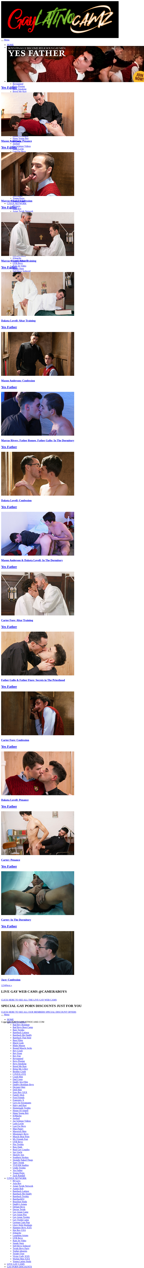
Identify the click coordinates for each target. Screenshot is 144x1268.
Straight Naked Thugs (23, 1160)
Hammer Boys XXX (22, 1227)
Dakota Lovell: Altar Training (18, 320)
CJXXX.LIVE (19, 1074)
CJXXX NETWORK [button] (17, 203)
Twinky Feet (18, 1253)
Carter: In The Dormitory (16, 919)
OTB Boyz (18, 263)
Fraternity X (18, 1100)
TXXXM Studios (21, 1165)
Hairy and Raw (20, 1105)
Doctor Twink (19, 1209)
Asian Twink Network (23, 211)
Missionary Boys (20, 1134)
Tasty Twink (18, 1162)
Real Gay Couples (21, 1149)
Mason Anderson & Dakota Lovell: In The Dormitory (32, 560)
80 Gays (16, 1181)
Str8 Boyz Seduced (21, 271)
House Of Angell (20, 1110)
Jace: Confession (10, 979)
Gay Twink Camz (21, 1220)
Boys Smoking (19, 89)
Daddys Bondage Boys (23, 1084)
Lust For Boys (19, 151)
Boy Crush (18, 1050)
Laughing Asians (20, 1235)
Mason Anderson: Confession (18, 380)
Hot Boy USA (19, 1230)
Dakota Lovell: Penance (15, 799)
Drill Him (17, 1089)
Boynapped (18, 84)
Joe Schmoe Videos (22, 146)
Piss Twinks (18, 1144)
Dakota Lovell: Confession (16, 500)
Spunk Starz (18, 268)
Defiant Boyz (19, 1207)
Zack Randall (19, 1175)
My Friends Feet (20, 1139)
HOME (10, 45)
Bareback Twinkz (21, 1196)
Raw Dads (17, 1147)
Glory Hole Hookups (22, 1225)
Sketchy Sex (18, 1155)
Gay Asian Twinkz (21, 1217)
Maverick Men (19, 1131)
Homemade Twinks (22, 1108)
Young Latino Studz (22, 1261)
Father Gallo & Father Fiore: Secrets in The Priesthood (33, 680)
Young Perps (19, 198)
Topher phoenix (20, 1251)
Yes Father (9, 87)
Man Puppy (18, 1129)
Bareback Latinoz (21, 1032)
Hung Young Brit (21, 138)
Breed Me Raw (20, 91)
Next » (9, 985)
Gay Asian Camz (20, 1212)
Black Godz (18, 1043)
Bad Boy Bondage (21, 1024)
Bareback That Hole (22, 1037)
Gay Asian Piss (20, 1214)
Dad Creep (18, 1079)
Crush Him (18, 1076)
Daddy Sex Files (20, 1082)
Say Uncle (17, 1152)
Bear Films (18, 1040)
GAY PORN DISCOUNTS (19, 1266)
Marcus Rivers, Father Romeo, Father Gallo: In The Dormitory (37, 440)
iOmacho (17, 258)
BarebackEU (19, 1199)
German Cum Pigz (21, 1222)
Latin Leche (18, 149)
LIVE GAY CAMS (16, 1264)
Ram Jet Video (19, 266)
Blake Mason (19, 1045)
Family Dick (18, 1095)
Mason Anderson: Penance (16, 141)
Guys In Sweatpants (22, 1102)
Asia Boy (17, 208)
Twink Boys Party (21, 1248)
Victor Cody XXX (21, 1256)
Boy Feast (17, 1053)
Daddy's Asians (20, 1204)
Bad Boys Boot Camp (23, 1027)
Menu (6, 40)
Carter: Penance (10, 859)
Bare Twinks (18, 1030)
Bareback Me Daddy (22, 1035)
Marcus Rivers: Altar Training (18, 260)
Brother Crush (19, 1071)
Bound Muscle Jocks (22, 1048)
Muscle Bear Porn (21, 1136)
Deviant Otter (19, 1087)
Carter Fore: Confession (15, 740)
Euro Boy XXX (20, 1092)
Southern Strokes (21, 1157)
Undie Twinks (19, 1168)
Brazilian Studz (20, 1201)
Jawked (16, 143)
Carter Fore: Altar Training (17, 620)
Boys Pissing (19, 86)
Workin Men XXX (21, 1259)
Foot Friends (18, 1097)
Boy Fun (17, 1056)
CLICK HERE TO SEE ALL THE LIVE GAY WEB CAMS (29, 1000)
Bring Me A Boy (20, 1069)
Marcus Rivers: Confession (16, 200)
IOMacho (17, 1116)
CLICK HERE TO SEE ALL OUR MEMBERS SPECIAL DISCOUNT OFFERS (38, 1012)
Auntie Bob (18, 1188)
